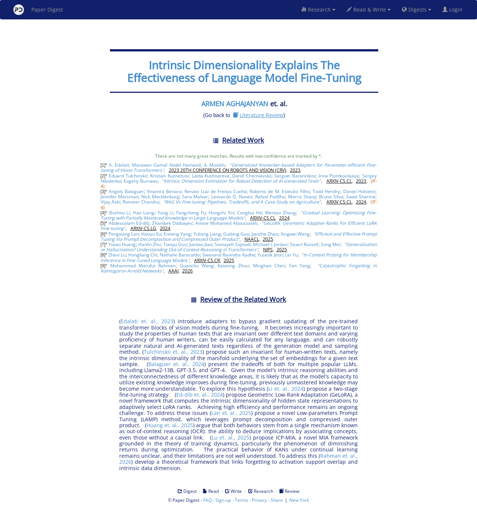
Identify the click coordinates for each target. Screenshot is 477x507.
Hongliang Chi (142, 255)
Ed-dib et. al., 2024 (199, 394)
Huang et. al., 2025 (169, 425)
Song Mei (330, 244)
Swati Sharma (361, 196)
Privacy (259, 500)
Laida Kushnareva (211, 176)
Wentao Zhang (280, 213)
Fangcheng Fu (191, 213)
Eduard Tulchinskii (128, 176)
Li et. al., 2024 (285, 388)
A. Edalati (119, 165)
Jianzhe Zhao (265, 234)
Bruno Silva (331, 196)
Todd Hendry (326, 191)
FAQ (207, 500)
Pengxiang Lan (123, 234)
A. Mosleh (214, 165)
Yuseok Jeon (270, 255)
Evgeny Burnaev (141, 181)
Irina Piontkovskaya (339, 176)
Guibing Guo (236, 234)
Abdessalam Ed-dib (129, 223)
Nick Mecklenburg (160, 196)
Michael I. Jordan (270, 244)
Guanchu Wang (197, 265)
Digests (416, 9)
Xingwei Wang (295, 234)
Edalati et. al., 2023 (147, 321)
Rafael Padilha (270, 196)
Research (318, 9)
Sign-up (223, 500)
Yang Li (165, 213)
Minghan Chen (269, 265)
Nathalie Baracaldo (180, 255)
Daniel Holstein (359, 191)
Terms (241, 500)
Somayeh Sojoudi (232, 244)
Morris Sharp (302, 196)
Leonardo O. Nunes (231, 196)
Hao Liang (144, 213)
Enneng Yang (177, 234)
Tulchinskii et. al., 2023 (173, 351)
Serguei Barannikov (295, 176)
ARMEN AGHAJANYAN (234, 103)
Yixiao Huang (122, 244)
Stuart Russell (304, 244)
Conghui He (249, 213)
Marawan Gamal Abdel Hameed (166, 165)
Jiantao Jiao (200, 244)
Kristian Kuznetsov (169, 176)
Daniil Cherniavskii (251, 176)
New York (299, 500)
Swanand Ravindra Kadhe (228, 255)
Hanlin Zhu (149, 244)
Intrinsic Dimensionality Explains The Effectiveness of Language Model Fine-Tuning (244, 71)
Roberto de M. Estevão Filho (279, 191)
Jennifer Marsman (120, 196)
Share (277, 500)
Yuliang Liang (207, 234)
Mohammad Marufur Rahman (143, 265)
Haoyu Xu (151, 234)
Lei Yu (291, 255)
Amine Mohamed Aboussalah (226, 223)
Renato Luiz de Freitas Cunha (215, 191)
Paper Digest (38, 9)
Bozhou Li (119, 213)
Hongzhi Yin (221, 213)
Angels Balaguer (126, 191)
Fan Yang (299, 265)
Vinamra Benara (164, 191)
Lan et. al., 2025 (231, 412)
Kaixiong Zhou (233, 265)
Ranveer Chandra (141, 202)
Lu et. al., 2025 (231, 437)
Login (453, 9)
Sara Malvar (195, 196)
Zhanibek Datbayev (172, 223)
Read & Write (369, 9)
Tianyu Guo (175, 244)
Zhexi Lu (117, 255)
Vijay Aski (110, 202)
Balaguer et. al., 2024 (176, 364)
